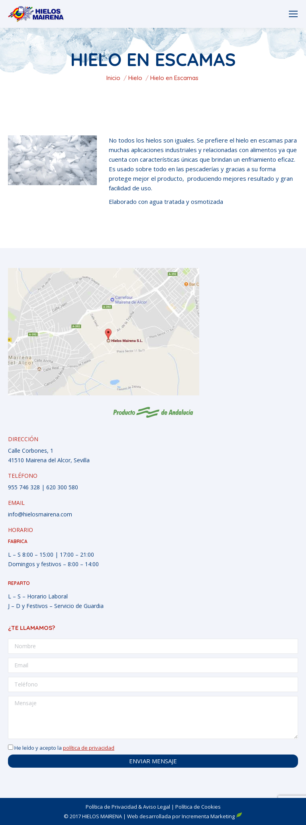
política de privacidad (88, 747)
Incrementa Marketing (212, 816)
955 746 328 (24, 487)
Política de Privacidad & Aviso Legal (128, 806)
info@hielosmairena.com (40, 514)
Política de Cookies (198, 806)
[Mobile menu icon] (293, 14)
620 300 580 (62, 487)
